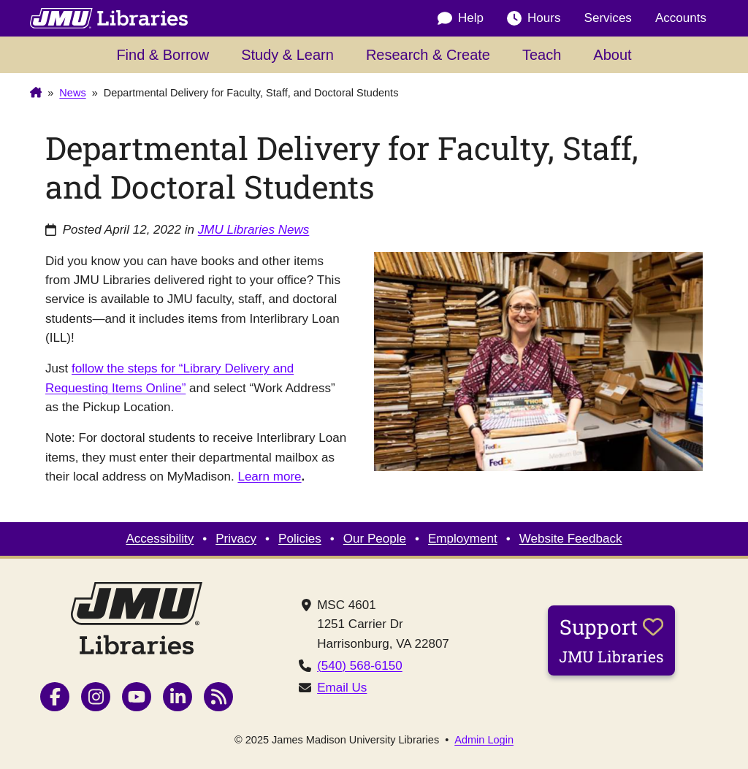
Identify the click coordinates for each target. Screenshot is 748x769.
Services (608, 18)
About (612, 55)
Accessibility (160, 539)
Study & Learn (287, 55)
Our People (374, 539)
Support (611, 640)
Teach (541, 55)
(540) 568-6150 (359, 666)
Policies (299, 539)
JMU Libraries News (254, 230)
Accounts (680, 18)
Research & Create (428, 55)
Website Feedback (570, 539)
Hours (533, 18)
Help (461, 18)
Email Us (342, 688)
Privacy (235, 539)
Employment (462, 539)
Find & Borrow (162, 55)
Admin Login (484, 740)
